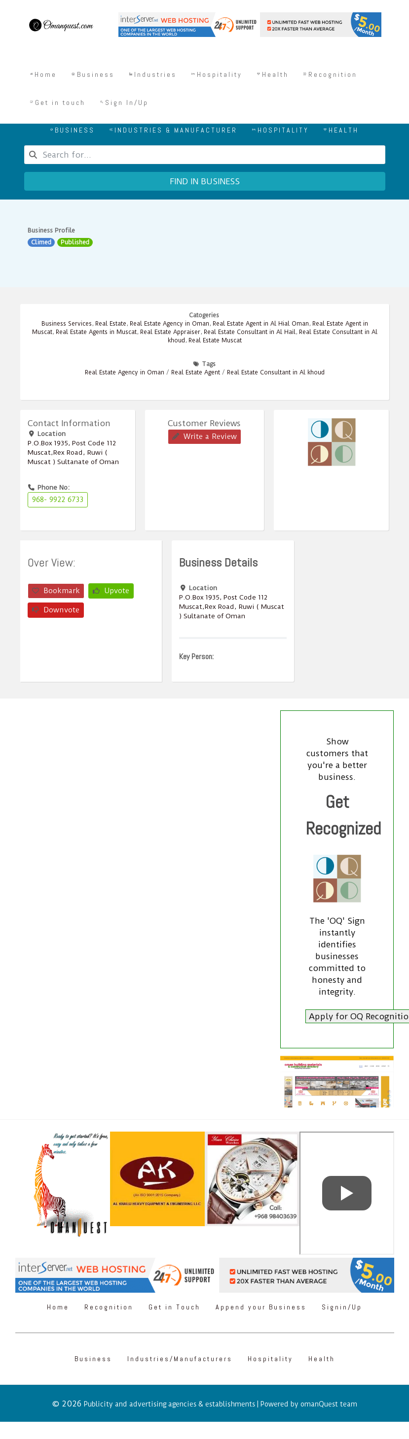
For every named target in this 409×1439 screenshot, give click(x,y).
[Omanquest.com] (61, 26)
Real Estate (110, 323)
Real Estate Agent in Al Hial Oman (261, 323)
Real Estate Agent (195, 372)
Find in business (205, 181)
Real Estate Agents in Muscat (96, 332)
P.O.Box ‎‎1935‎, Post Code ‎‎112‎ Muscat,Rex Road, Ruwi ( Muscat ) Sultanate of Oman (73, 452)
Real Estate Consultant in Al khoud (276, 372)
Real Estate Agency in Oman (169, 323)
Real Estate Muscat (215, 340)
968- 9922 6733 (57, 499)
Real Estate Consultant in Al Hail (250, 332)
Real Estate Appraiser (170, 332)
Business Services (66, 323)
